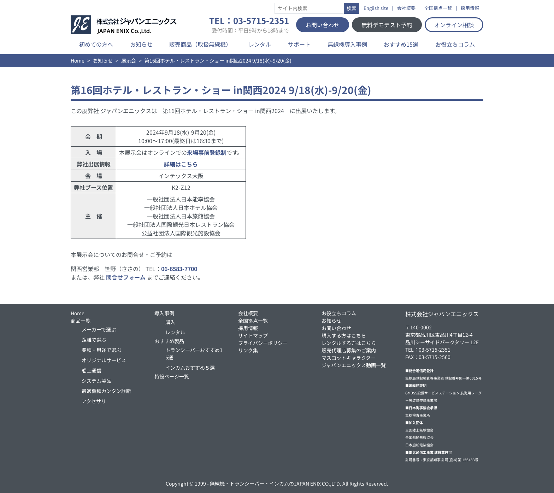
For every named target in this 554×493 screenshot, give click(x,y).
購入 (170, 321)
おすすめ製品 (169, 341)
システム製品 (96, 380)
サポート (299, 44)
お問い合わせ (323, 24)
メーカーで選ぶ (99, 329)
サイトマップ (253, 335)
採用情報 (470, 8)
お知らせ (141, 44)
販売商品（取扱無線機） (200, 44)
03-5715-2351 (434, 349)
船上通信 (91, 370)
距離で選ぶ (94, 339)
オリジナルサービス (104, 360)
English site (376, 8)
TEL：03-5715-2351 (249, 24)
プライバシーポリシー (263, 342)
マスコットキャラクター (349, 357)
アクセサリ (94, 401)
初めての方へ (96, 44)
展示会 (128, 60)
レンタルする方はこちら (349, 342)
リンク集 (248, 350)
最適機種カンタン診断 (106, 390)
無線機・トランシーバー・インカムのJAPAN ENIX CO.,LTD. (275, 483)
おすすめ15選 (401, 44)
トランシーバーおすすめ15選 (194, 353)
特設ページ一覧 (171, 376)
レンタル (259, 44)
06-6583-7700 (179, 268)
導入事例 (164, 313)
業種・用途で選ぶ (101, 349)
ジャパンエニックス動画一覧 (354, 365)
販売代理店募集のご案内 (349, 350)
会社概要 (406, 8)
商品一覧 (80, 320)
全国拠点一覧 (438, 8)
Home (77, 60)
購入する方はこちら (344, 335)
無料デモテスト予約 (386, 24)
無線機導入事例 (347, 44)
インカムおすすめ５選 (190, 367)
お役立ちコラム (455, 44)
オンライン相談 (454, 24)
